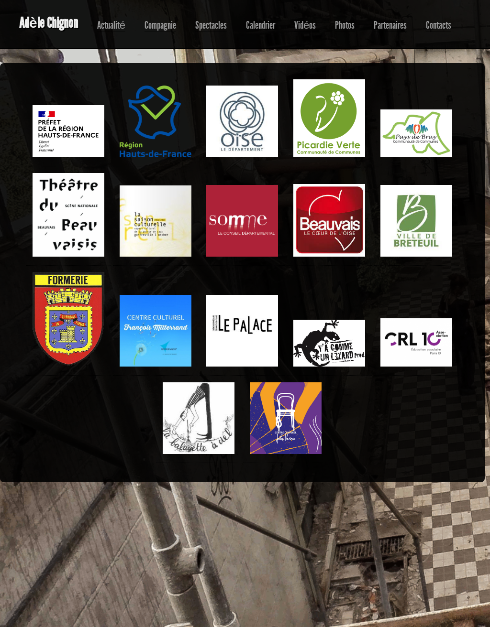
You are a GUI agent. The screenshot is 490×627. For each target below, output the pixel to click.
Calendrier (260, 25)
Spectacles (211, 25)
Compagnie (160, 25)
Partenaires (390, 25)
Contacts (438, 25)
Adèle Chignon (48, 23)
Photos (345, 25)
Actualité (111, 25)
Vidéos (305, 25)
